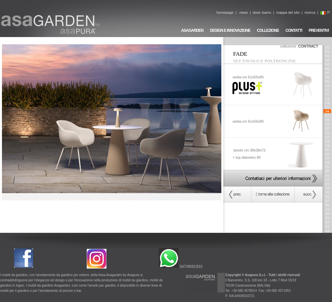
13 (327, 98)
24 (327, 145)
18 (327, 120)
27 (327, 158)
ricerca (309, 12)
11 (327, 90)
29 (327, 167)
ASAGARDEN (192, 30)
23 (327, 141)
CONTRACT (308, 46)
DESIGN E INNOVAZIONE (230, 30)
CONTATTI (294, 30)
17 (327, 115)
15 (327, 107)
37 (327, 201)
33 (327, 184)
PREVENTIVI (319, 30)
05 (327, 64)
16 (327, 111)
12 (327, 94)
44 (327, 230)
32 (327, 179)
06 (327, 68)
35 (327, 192)
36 (327, 196)
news (243, 12)
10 (327, 86)
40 (327, 213)
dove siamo (262, 12)
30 (327, 171)
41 (327, 218)
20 (327, 128)
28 (327, 162)
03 (327, 56)
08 (327, 77)
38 (327, 205)
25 (327, 149)
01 (327, 47)
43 (327, 226)
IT (325, 12)
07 (327, 73)
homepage (224, 12)
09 (327, 81)
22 (327, 137)
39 (327, 209)
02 (327, 51)
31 (327, 175)
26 (327, 154)
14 (327, 103)
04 (327, 60)
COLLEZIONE (268, 30)
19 (327, 124)
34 (327, 188)
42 (327, 222)
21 (327, 132)
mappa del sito (288, 12)
